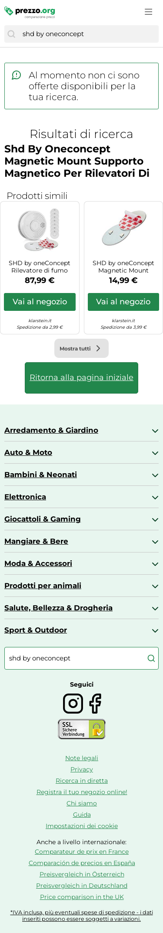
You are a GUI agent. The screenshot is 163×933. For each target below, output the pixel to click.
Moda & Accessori (38, 563)
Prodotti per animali (42, 585)
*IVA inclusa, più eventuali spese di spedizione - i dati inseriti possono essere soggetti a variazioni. (81, 915)
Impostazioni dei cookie (82, 826)
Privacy (81, 769)
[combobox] (88, 34)
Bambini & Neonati (40, 474)
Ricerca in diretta (82, 781)
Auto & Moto (28, 452)
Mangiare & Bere (36, 541)
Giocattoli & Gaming (42, 519)
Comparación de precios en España (82, 863)
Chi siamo (82, 803)
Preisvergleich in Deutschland (81, 885)
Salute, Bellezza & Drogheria (58, 607)
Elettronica (25, 496)
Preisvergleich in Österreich (82, 874)
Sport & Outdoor (35, 630)
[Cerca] (11, 34)
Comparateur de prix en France (82, 852)
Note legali (81, 758)
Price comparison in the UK (82, 897)
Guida (82, 814)
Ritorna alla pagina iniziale (81, 377)
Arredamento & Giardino (51, 430)
